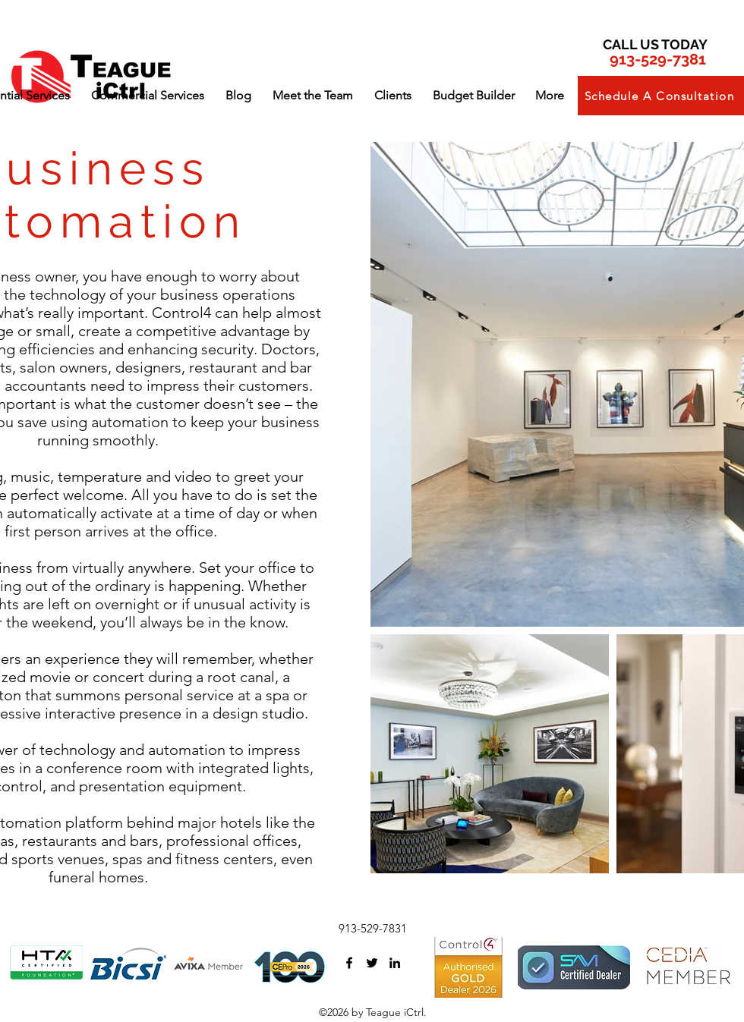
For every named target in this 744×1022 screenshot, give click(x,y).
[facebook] (349, 962)
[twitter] (372, 962)
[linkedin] (394, 962)
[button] (147, 95)
